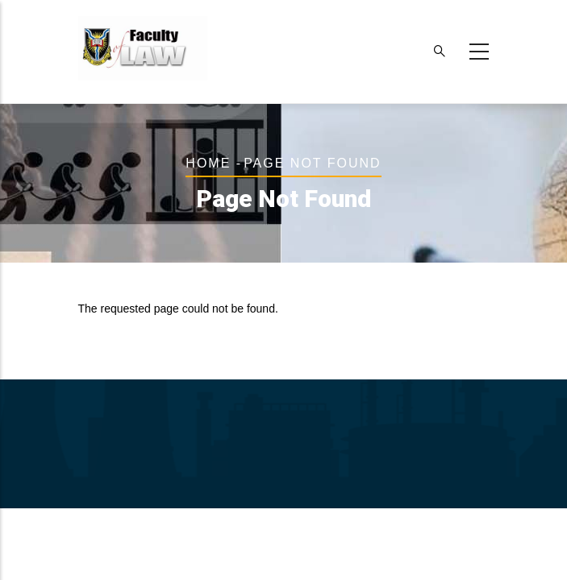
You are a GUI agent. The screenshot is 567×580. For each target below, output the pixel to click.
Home (208, 163)
